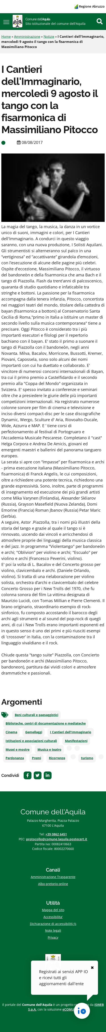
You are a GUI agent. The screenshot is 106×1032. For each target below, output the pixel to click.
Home (6, 36)
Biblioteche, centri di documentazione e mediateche (46, 723)
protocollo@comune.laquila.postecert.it (56, 839)
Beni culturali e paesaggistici (36, 715)
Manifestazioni (76, 741)
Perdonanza (15, 758)
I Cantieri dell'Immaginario (70, 732)
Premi (36, 758)
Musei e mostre (17, 750)
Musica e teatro (49, 750)
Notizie (49, 36)
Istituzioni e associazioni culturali (31, 741)
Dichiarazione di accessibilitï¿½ (53, 924)
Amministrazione (27, 36)
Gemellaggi (33, 732)
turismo (87, 758)
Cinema (11, 732)
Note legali (53, 930)
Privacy (53, 937)
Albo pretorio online (53, 884)
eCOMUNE (70, 1009)
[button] (6, 21)
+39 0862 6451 (56, 834)
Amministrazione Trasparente (53, 877)
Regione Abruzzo (90, 6)
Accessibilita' (53, 917)
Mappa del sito (53, 910)
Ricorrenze (57, 758)
